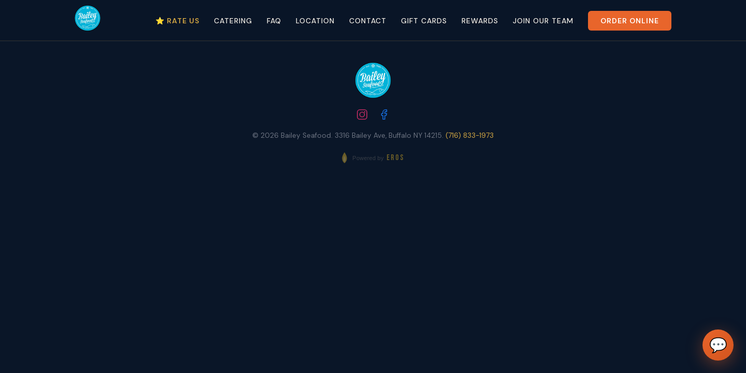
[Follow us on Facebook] (384, 116)
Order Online (629, 20)
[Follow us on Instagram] (362, 116)
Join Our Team (543, 20)
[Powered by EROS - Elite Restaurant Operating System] (373, 157)
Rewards (480, 20)
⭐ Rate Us (177, 20)
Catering (233, 20)
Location (315, 20)
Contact (367, 20)
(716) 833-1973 (470, 135)
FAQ (274, 20)
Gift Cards (424, 20)
